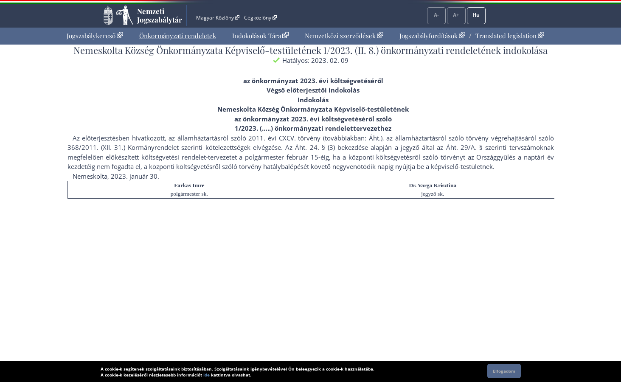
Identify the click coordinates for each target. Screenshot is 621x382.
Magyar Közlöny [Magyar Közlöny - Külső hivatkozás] (217, 17)
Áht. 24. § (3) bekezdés (330, 147)
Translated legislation (509, 35)
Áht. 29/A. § (464, 147)
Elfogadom (504, 371)
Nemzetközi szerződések (344, 35)
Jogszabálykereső (95, 35)
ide (206, 375)
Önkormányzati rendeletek (177, 35)
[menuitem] (95, 36)
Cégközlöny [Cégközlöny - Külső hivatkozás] (260, 17)
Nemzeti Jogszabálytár (159, 15)
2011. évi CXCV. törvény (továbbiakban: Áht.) (315, 138)
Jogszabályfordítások (432, 35)
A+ (456, 15)
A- (436, 15)
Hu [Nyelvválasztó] (476, 15)
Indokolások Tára (260, 35)
